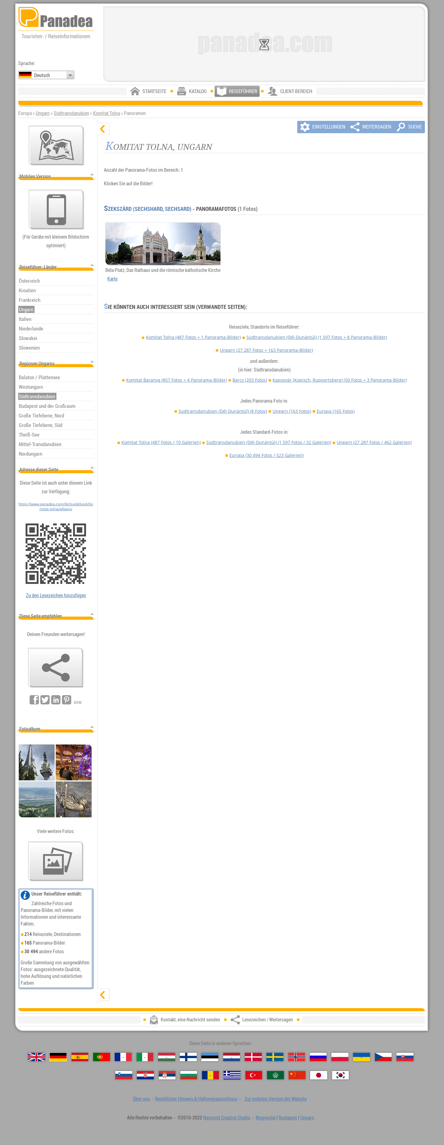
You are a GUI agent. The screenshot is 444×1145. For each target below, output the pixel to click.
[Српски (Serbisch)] (167, 1075)
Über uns (141, 1098)
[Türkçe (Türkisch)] (254, 1075)
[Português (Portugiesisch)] (101, 1057)
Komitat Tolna (106, 113)
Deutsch (42, 75)
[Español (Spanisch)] (80, 1057)
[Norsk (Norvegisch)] (297, 1057)
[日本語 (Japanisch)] (318, 1075)
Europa (336, 411)
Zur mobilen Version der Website (276, 1098)
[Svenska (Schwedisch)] (275, 1057)
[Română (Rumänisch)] (210, 1075)
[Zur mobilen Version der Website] (56, 209)
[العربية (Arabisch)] (275, 1075)
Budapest (288, 1117)
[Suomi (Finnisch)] (188, 1057)
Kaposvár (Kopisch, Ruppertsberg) (340, 380)
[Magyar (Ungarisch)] (166, 1057)
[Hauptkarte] (56, 145)
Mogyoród (265, 1117)
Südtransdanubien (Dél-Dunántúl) (316, 337)
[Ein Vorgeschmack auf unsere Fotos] (55, 861)
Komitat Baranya (176, 380)
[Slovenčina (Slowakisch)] (405, 1057)
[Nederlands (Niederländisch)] (231, 1057)
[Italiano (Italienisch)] (145, 1057)
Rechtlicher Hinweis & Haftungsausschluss (196, 1098)
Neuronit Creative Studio (226, 1117)
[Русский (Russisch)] (318, 1057)
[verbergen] (103, 129)
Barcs (249, 380)
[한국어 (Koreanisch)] (340, 1075)
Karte (112, 278)
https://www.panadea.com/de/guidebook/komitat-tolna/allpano (55, 506)
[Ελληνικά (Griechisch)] (232, 1075)
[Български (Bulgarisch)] (189, 1075)
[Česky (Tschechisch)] (383, 1057)
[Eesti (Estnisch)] (210, 1057)
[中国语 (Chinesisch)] (297, 1075)
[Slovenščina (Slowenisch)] (124, 1075)
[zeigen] (103, 995)
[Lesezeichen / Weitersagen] (55, 667)
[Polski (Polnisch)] (340, 1057)
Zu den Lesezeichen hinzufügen (56, 595)
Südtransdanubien (71, 113)
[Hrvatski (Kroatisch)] (145, 1075)
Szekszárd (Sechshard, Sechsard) (147, 208)
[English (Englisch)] (36, 1057)
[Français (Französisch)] (123, 1057)
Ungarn (43, 113)
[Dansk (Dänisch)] (253, 1057)
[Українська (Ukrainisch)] (361, 1057)
